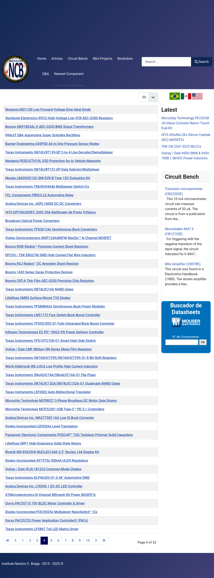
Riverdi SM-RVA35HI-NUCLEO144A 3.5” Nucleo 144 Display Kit (52, 452)
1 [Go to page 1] (23, 541)
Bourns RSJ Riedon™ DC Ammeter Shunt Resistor (42, 264)
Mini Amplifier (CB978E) (182, 264)
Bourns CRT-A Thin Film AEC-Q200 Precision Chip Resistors (49, 281)
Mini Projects (102, 59)
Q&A (45, 74)
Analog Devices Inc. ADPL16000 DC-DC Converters (43, 204)
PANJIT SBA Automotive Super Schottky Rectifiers (42, 135)
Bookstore (125, 59)
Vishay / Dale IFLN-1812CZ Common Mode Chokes (43, 469)
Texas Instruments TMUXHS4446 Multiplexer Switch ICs (47, 187)
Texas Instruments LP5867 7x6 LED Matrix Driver (41, 529)
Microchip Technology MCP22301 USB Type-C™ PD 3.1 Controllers (54, 409)
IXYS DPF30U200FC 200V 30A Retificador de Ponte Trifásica (50, 212)
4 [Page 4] (44, 541)
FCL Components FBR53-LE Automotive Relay (39, 195)
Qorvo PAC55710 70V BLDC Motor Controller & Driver (45, 503)
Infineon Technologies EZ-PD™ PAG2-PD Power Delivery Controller (54, 332)
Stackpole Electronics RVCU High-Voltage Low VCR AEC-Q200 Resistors (59, 118)
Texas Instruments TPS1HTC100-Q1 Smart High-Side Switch (50, 341)
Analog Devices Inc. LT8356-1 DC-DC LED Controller (44, 486)
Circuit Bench (78, 59)
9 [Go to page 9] (80, 541)
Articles (57, 59)
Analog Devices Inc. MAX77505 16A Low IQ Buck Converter (49, 418)
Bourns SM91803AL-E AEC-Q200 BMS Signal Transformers (49, 127)
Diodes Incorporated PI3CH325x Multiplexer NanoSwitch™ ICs (51, 512)
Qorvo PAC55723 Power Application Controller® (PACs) (46, 520)
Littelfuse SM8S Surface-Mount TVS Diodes (37, 298)
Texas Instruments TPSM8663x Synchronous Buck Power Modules (55, 306)
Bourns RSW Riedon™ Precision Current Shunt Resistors (46, 246)
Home (41, 59)
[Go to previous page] (15, 541)
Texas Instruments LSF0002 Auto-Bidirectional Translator (48, 392)
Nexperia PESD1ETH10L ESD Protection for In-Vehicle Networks (53, 161)
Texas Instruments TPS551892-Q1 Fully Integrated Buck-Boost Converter (60, 324)
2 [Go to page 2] (30, 541)
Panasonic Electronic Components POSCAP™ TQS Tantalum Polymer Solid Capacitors (69, 435)
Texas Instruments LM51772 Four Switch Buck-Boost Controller (52, 315)
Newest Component (69, 74)
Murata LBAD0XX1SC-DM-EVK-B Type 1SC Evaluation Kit (47, 178)
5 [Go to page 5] (51, 541)
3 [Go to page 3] (37, 541)
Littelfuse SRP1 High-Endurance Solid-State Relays (43, 443)
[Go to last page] (103, 541)
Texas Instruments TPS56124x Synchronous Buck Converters (51, 229)
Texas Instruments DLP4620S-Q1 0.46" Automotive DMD (47, 478)
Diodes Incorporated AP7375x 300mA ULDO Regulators (46, 461)
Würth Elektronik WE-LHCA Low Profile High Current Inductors (51, 366)
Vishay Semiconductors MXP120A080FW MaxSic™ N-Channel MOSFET (58, 238)
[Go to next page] (96, 541)
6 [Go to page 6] (58, 541)
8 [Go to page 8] (73, 541)
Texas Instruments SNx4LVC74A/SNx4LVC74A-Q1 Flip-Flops (50, 375)
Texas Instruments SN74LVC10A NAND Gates (39, 289)
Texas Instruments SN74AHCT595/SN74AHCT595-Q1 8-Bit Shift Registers (61, 358)
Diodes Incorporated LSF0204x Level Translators (41, 426)
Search (202, 62)
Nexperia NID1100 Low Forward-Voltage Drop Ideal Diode (48, 110)
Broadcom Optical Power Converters (32, 221)
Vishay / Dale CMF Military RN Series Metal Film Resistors (48, 349)
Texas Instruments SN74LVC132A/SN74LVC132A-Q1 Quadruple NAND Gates (62, 383)
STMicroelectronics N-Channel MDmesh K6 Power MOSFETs (50, 495)
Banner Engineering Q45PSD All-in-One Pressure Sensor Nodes (52, 144)
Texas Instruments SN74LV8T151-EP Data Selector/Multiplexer (52, 169)
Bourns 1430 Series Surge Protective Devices (39, 272)
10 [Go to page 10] (88, 541)
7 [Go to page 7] (65, 541)
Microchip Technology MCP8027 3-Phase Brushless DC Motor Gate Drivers (61, 401)
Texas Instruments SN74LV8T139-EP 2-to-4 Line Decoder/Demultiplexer (59, 152)
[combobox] (166, 61)
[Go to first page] (7, 541)
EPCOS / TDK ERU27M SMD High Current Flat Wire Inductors (50, 255)
